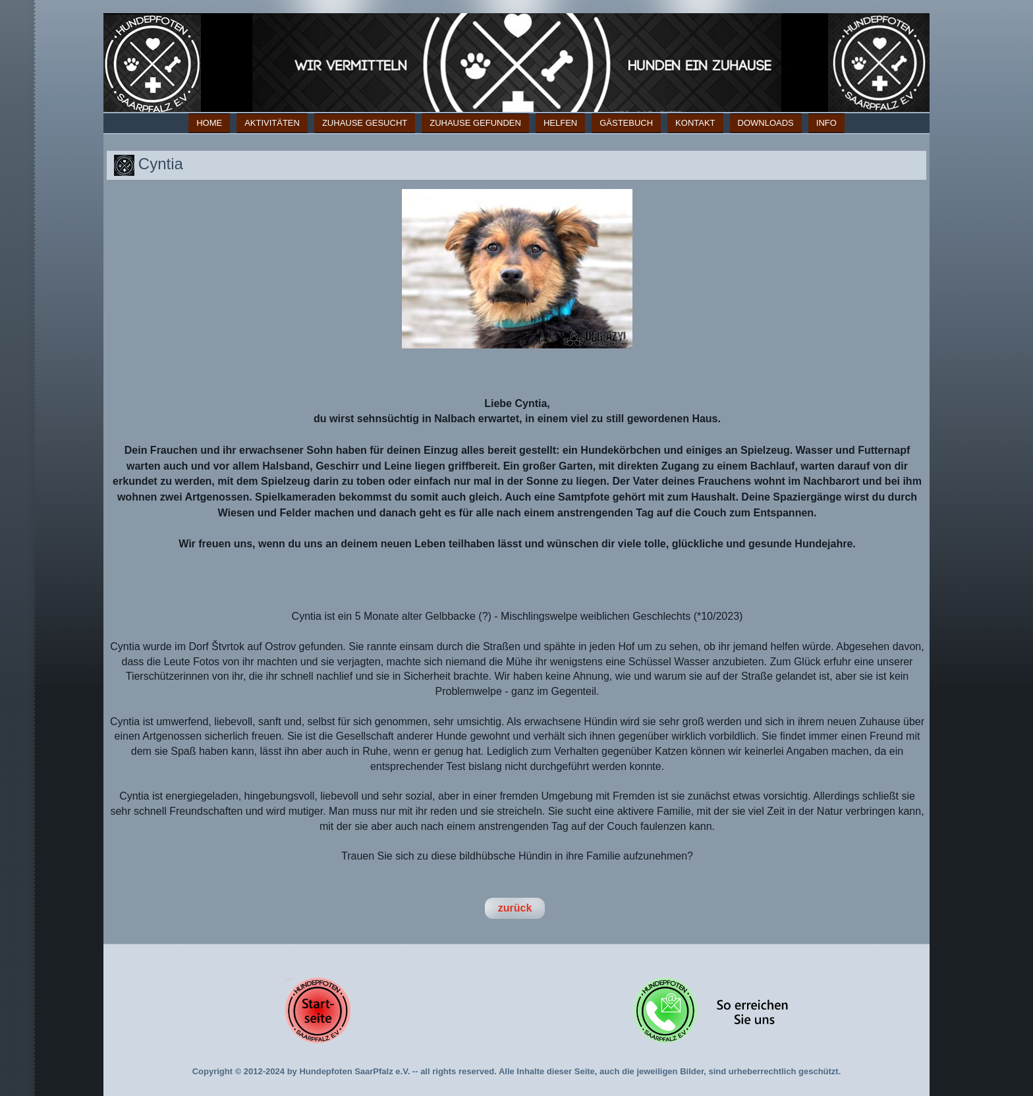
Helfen (560, 123)
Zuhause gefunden (475, 123)
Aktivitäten (272, 123)
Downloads (766, 123)
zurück (515, 908)
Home (209, 123)
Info (826, 123)
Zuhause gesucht (364, 123)
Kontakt (695, 123)
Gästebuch (626, 123)
